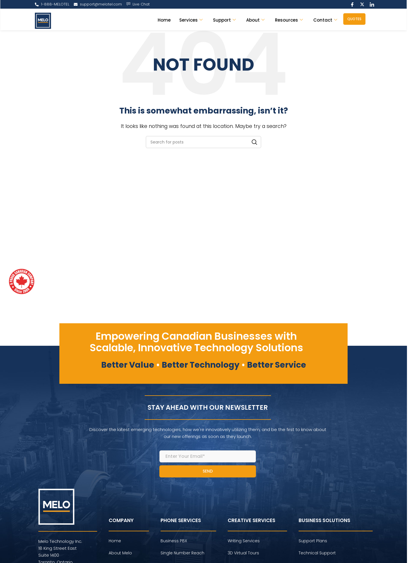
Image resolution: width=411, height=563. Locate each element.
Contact (325, 20)
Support (224, 20)
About (255, 20)
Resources (289, 20)
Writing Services (244, 541)
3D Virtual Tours (243, 553)
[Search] (203, 142)
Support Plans (313, 541)
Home (164, 20)
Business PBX (174, 541)
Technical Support (317, 553)
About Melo (120, 553)
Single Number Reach (182, 553)
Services (191, 20)
